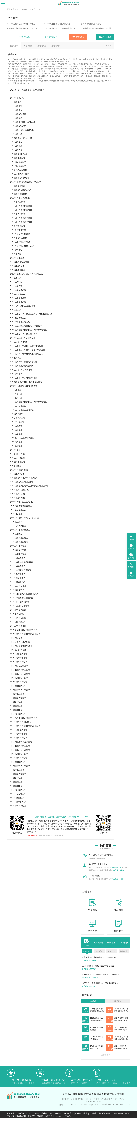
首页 (18, 9)
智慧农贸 (31, 1116)
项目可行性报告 (32, 1113)
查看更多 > (105, 1054)
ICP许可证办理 (81, 1113)
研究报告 (67, 1093)
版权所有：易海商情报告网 (103, 1099)
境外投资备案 (118, 1113)
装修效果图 (21, 1116)
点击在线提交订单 (118, 870)
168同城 (57, 1116)
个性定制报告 (51, 37)
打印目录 (108, 45)
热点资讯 (109, 1093)
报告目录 (13, 45)
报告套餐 (55, 45)
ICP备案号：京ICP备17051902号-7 (76, 1099)
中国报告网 (68, 1113)
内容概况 (27, 45)
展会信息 (93, 1001)
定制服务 (89, 1093)
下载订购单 (24, 37)
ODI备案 (93, 1113)
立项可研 (37, 9)
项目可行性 (27, 9)
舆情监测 (117, 1001)
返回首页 (131, 574)
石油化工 (111, 951)
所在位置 (10, 9)
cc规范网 (20, 1113)
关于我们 (119, 1093)
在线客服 (131, 547)
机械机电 (124, 951)
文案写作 (67, 1116)
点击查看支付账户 (118, 879)
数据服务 (99, 1093)
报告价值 (41, 45)
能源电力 (87, 951)
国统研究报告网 (55, 1113)
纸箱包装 (48, 1116)
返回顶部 (131, 538)
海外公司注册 (104, 1113)
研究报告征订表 (115, 867)
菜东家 (40, 1116)
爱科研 (44, 1113)
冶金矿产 (99, 951)
